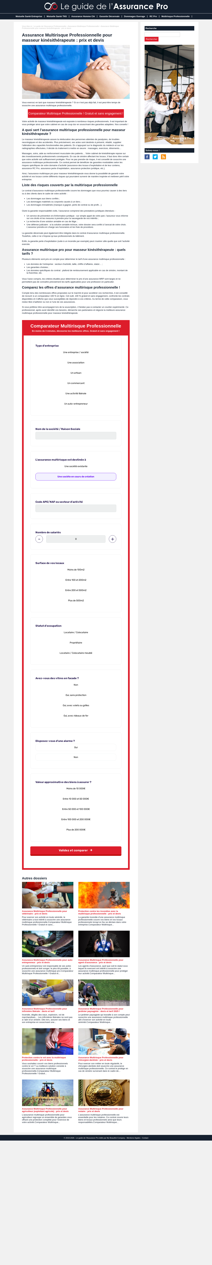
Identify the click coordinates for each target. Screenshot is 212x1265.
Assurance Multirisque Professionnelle (83, 26)
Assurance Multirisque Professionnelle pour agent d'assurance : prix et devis (100, 961)
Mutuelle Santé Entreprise (29, 16)
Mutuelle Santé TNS (57, 16)
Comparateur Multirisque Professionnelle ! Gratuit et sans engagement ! (75, 113)
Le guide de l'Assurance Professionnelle (50, 26)
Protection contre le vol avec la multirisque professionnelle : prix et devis (44, 1058)
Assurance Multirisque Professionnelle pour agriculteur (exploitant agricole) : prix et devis (45, 1110)
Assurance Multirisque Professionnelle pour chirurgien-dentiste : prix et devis (100, 1058)
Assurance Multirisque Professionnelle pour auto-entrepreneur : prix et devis (47, 961)
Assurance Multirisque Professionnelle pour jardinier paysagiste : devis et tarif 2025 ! (100, 1009)
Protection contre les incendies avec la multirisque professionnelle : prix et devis (99, 912)
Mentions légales (133, 1138)
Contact (145, 1138)
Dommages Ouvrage (134, 16)
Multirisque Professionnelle (175, 16)
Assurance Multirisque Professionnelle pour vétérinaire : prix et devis (44, 912)
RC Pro (153, 16)
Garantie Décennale (109, 16)
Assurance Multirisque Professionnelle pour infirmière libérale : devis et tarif (44, 1009)
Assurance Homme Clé (83, 16)
